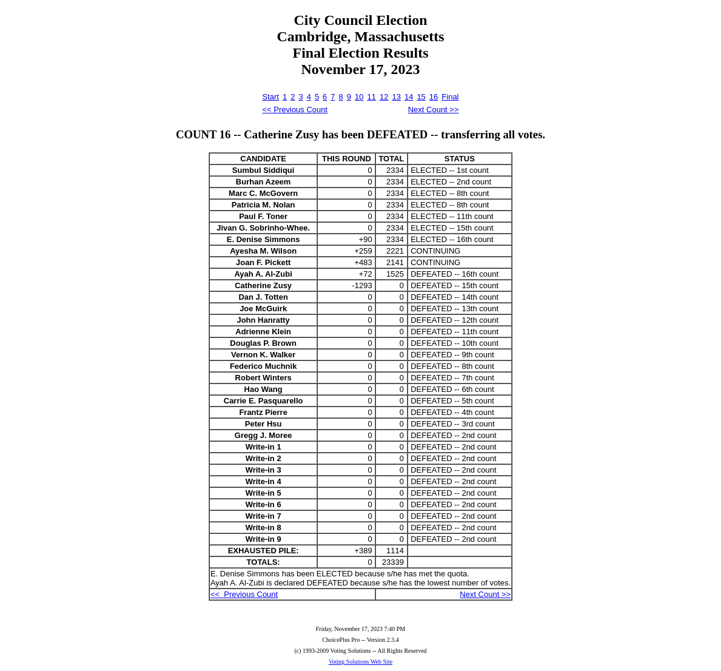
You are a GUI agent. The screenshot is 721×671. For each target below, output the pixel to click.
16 (433, 96)
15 (421, 96)
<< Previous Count (294, 109)
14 (408, 96)
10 (359, 96)
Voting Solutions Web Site (360, 661)
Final (449, 96)
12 (384, 96)
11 (371, 96)
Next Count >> (433, 109)
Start (270, 96)
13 (396, 96)
